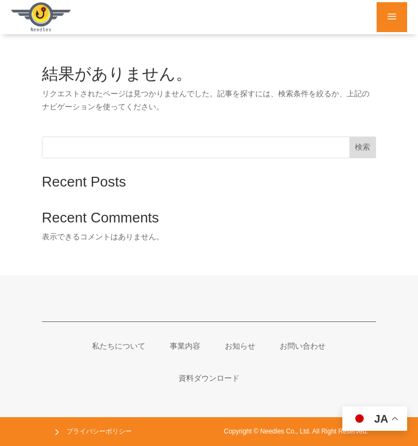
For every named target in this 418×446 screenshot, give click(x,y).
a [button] (392, 17)
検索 (362, 147)
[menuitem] (118, 346)
